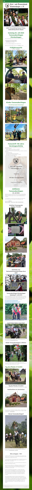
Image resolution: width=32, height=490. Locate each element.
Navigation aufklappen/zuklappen (16, 1)
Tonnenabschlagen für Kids (14, 340)
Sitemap (11, 486)
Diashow (19, 45)
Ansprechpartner (12, 411)
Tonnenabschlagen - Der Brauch (13, 450)
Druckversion (7, 486)
